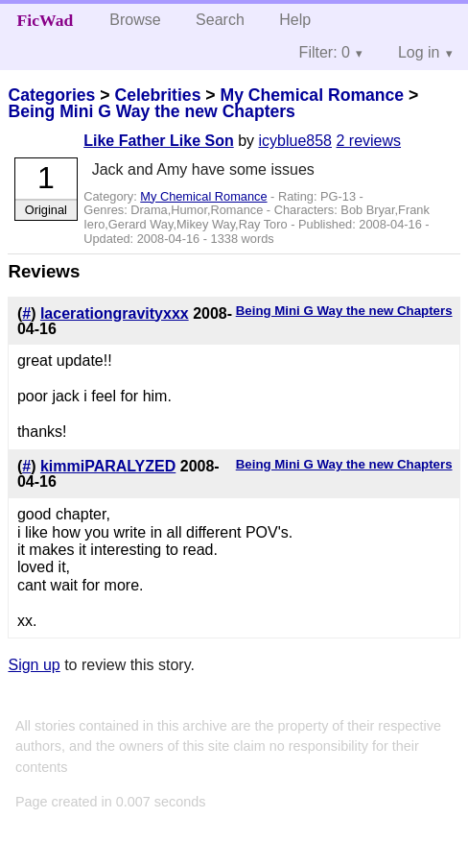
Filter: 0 (324, 52)
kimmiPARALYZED (108, 466)
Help (295, 20)
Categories (51, 95)
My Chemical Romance (312, 95)
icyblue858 (296, 140)
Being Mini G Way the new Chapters (151, 111)
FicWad (45, 20)
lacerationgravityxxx (114, 313)
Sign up (33, 665)
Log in (419, 52)
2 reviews (368, 140)
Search (220, 20)
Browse (134, 20)
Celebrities (157, 95)
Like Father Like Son (158, 140)
